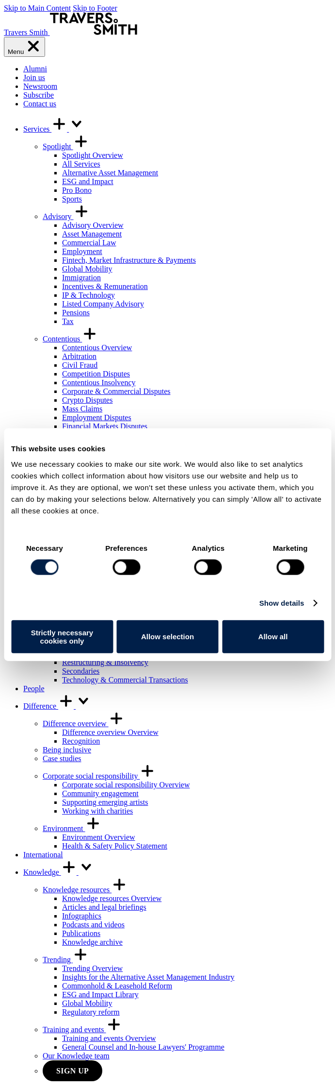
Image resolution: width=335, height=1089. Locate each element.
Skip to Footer (95, 8)
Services (53, 129)
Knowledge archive (92, 942)
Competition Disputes (96, 374)
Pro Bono (77, 190)
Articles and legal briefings (104, 907)
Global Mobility (87, 269)
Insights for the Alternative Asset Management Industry (148, 977)
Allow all (273, 636)
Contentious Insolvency (99, 382)
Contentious (70, 339)
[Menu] (24, 47)
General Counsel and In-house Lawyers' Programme (143, 1047)
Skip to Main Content (37, 8)
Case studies (62, 758)
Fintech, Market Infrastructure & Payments (129, 260)
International (43, 855)
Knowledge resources (85, 889)
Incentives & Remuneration (105, 286)
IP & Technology (88, 295)
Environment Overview (98, 837)
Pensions (76, 312)
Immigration (81, 277)
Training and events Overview (109, 1038)
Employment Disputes (96, 417)
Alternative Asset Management (110, 173)
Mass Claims (82, 409)
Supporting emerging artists (105, 802)
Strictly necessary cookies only (62, 636)
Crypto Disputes (87, 400)
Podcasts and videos (93, 924)
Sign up (72, 1071)
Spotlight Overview (92, 155)
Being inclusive (67, 750)
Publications (81, 933)
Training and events (82, 1029)
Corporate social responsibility (99, 776)
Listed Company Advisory (103, 304)
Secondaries (80, 671)
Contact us (39, 104)
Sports (72, 199)
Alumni (35, 69)
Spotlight (66, 146)
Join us (34, 77)
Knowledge (58, 872)
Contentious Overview (97, 347)
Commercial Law (89, 242)
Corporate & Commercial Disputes (116, 391)
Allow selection (167, 636)
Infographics (81, 916)
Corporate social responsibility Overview (126, 785)
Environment (72, 828)
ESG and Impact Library (100, 994)
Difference (57, 706)
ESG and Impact (87, 181)
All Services (81, 164)
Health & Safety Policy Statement (114, 846)
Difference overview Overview (110, 732)
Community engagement (100, 793)
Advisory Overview (93, 225)
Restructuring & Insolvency (105, 662)
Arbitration (79, 356)
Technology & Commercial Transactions (125, 680)
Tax (68, 321)
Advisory (66, 216)
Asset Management (92, 234)
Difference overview (83, 723)
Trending (65, 959)
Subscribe (38, 95)
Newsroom (40, 86)
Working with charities (97, 811)
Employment (82, 251)
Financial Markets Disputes (104, 426)
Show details (281, 603)
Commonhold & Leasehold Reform (117, 986)
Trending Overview (92, 968)
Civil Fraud (79, 365)
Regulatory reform (91, 1012)
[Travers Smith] (70, 32)
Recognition (81, 741)
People (34, 688)
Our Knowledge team (76, 1056)
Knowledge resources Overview (111, 898)
